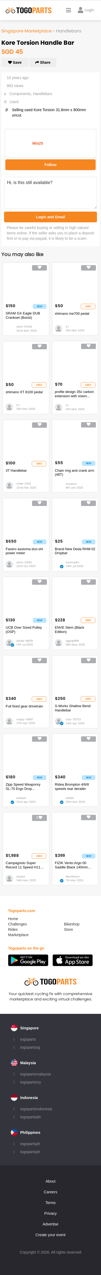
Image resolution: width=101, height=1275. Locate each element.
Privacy (50, 1213)
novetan (71, 484)
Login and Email (50, 217)
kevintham (73, 877)
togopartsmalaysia (35, 1074)
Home (13, 919)
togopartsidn (30, 1117)
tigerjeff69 (72, 641)
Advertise (50, 1224)
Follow (50, 165)
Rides (13, 929)
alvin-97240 (24, 327)
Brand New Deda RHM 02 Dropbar (75, 551)
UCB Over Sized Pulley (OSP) (24, 629)
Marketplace (18, 935)
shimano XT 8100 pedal (24, 392)
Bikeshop (72, 924)
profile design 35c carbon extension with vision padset (74, 394)
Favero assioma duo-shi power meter (24, 551)
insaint (20, 877)
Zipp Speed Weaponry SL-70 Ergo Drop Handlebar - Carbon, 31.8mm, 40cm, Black (23, 786)
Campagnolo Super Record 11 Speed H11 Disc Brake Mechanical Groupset (23, 865)
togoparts (28, 1039)
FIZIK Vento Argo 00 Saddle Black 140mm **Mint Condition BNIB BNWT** (72, 865)
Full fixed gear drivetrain (24, 706)
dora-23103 (24, 562)
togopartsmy (30, 1082)
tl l (67, 327)
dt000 (70, 798)
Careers (50, 1192)
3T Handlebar (16, 470)
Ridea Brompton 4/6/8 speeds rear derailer (72, 786)
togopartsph (30, 1144)
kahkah (21, 798)
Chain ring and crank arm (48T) (74, 472)
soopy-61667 (24, 719)
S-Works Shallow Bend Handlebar (73, 708)
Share (43, 62)
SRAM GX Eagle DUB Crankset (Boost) (23, 315)
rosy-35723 (73, 719)
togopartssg (30, 1047)
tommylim (72, 562)
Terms (50, 1203)
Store (68, 929)
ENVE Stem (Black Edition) (69, 629)
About (50, 1181)
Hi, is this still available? (50, 193)
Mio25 (37, 143)
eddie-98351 (24, 641)
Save (15, 62)
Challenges (17, 924)
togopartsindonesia (36, 1109)
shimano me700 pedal (72, 314)
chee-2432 (23, 484)
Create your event (50, 1235)
